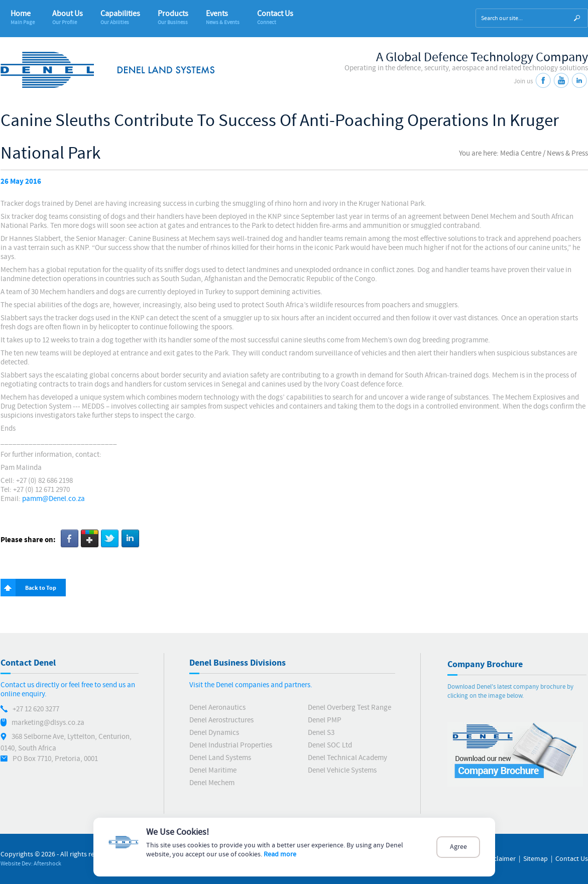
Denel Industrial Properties (230, 745)
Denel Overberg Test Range (349, 707)
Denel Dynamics (214, 732)
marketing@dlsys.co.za (48, 722)
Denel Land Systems (220, 758)
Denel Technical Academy (347, 758)
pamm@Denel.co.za (53, 498)
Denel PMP (324, 720)
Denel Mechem (211, 783)
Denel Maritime (213, 770)
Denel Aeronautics (217, 707)
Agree (458, 847)
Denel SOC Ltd (330, 745)
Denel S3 (321, 732)
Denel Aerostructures (221, 720)
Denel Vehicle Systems (342, 770)
